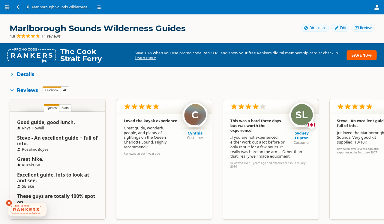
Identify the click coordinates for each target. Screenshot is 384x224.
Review (363, 27)
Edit (340, 27)
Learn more (145, 57)
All (65, 90)
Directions (315, 27)
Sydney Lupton (302, 135)
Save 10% (362, 55)
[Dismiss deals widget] (9, 203)
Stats (65, 108)
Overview (51, 90)
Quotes (51, 108)
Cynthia (195, 133)
